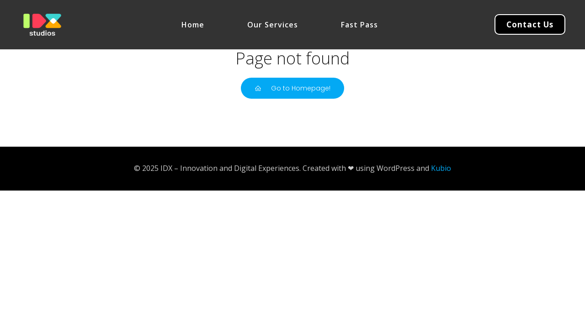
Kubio (441, 168)
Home (192, 25)
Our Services (272, 25)
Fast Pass (359, 25)
